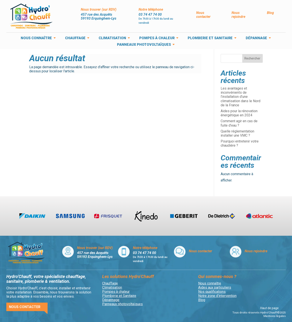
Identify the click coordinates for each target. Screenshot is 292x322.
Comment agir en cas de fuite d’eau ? (239, 123)
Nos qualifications (212, 292)
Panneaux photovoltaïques (144, 45)
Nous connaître (36, 38)
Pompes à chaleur (157, 38)
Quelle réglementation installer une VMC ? (237, 133)
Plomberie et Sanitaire (210, 38)
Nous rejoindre (238, 15)
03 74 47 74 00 (150, 14)
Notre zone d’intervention (217, 296)
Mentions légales (274, 316)
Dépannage (256, 38)
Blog (270, 13)
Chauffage (75, 38)
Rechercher (252, 58)
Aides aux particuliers (214, 287)
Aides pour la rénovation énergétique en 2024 (239, 113)
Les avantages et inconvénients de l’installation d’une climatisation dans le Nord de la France (240, 96)
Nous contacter (203, 15)
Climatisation (112, 38)
